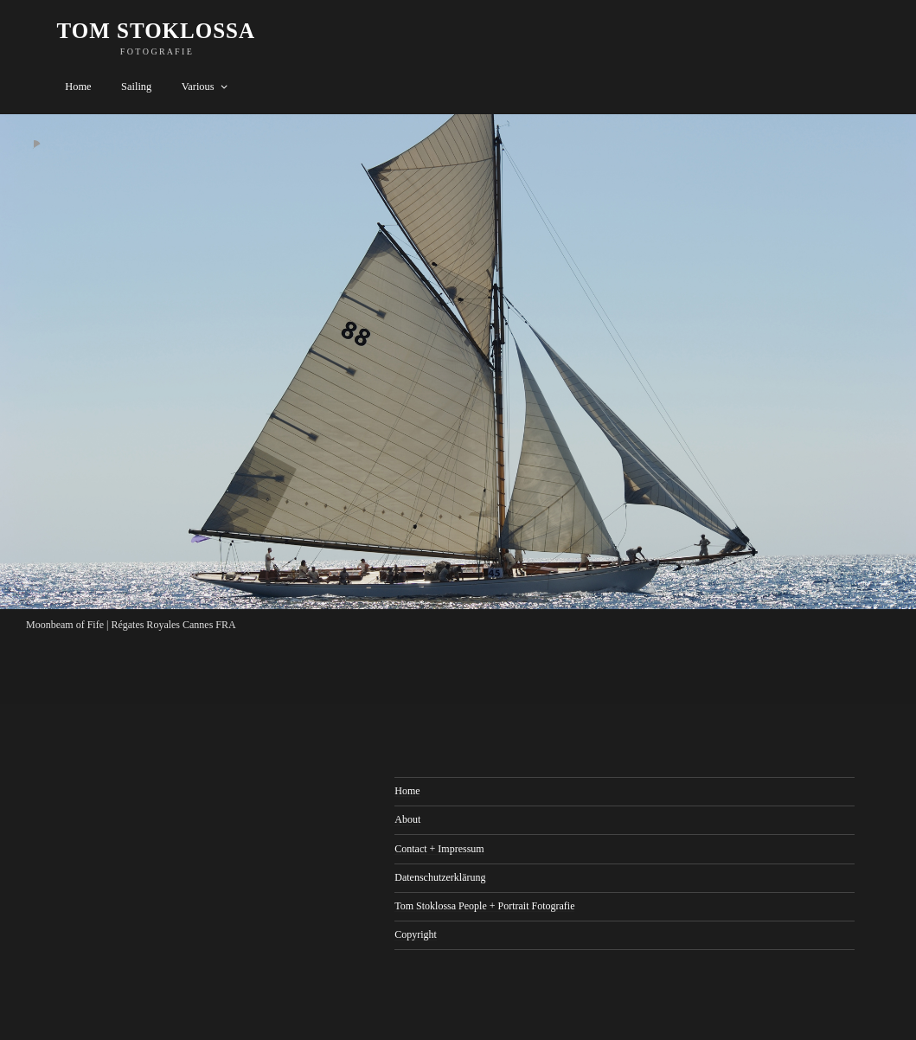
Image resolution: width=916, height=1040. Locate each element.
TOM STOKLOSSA (156, 30)
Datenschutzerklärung (439, 877)
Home (78, 86)
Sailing (136, 86)
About (407, 819)
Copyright (415, 934)
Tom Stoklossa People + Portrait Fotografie (484, 906)
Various (205, 86)
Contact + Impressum (439, 849)
